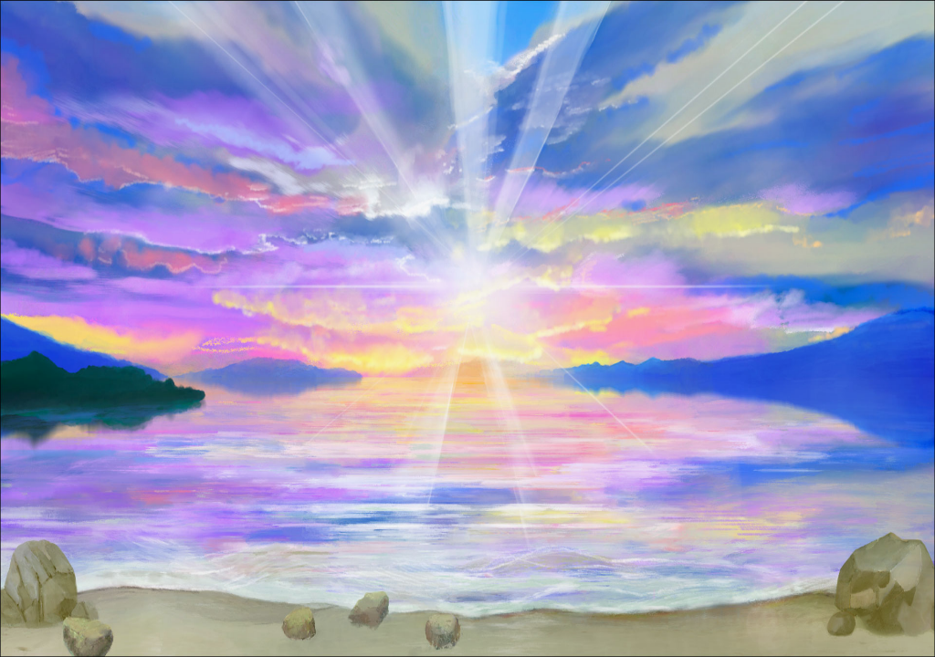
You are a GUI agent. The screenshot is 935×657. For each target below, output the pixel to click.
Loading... (467, 328)
